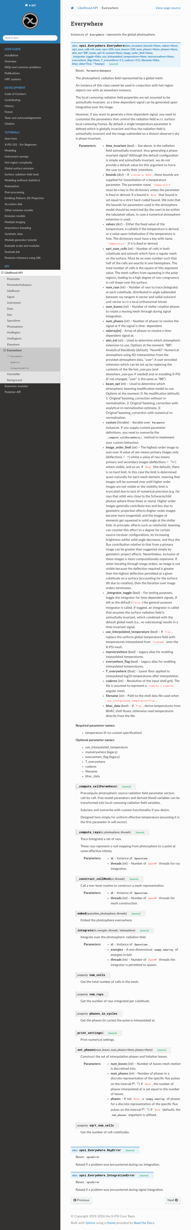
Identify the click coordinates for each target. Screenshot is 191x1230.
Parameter (13, 279)
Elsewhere (13, 344)
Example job (12, 251)
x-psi (30, 18)
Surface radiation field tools (22, 174)
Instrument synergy (17, 156)
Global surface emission (19, 168)
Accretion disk (13, 204)
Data (10, 308)
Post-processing (14, 192)
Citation (9, 123)
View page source (168, 8)
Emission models (15, 216)
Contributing (12, 100)
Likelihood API (12, 273)
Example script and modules (22, 245)
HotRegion (13, 332)
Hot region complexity (18, 162)
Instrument (14, 302)
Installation (11, 55)
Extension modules (16, 386)
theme (111, 1223)
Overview (10, 61)
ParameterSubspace (19, 284)
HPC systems (13, 79)
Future (9, 111)
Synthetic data (14, 234)
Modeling (10, 150)
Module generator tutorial (20, 240)
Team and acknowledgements (23, 117)
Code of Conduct (15, 94)
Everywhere (13, 350)
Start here (11, 138)
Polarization (12, 186)
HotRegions (14, 338)
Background (14, 380)
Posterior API (13, 392)
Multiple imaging (15, 222)
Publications (12, 73)
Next (172, 1200)
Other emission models (19, 210)
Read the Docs (144, 1223)
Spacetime (13, 320)
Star (9, 314)
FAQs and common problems (23, 67)
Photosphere (15, 326)
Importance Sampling (18, 227)
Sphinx (90, 1223)
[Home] (72, 8)
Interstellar (13, 374)
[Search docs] (30, 38)
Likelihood (13, 290)
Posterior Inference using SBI (22, 257)
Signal (10, 296)
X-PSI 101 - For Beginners (21, 144)
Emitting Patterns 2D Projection (24, 198)
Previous (81, 1200)
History (9, 106)
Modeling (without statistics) (22, 180)
